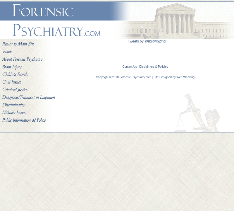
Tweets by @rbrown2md (147, 41)
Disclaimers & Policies (153, 66)
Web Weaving (185, 77)
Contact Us (130, 66)
